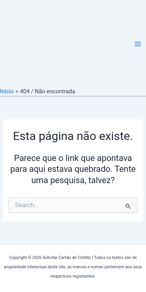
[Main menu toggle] (138, 44)
